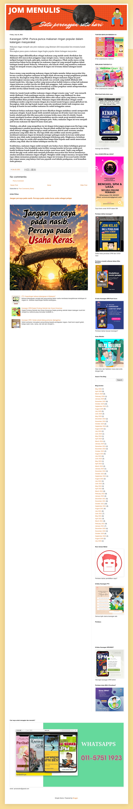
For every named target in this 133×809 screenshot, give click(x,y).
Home (49, 185)
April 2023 (98, 464)
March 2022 (99, 491)
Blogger (75, 798)
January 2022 (99, 496)
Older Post (83, 185)
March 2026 (99, 394)
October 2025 (99, 404)
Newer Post (14, 185)
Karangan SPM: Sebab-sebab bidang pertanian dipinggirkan (41, 320)
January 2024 (99, 444)
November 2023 (100, 449)
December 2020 (100, 528)
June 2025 (98, 414)
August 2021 (99, 508)
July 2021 (98, 511)
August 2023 (99, 454)
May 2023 (98, 461)
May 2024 (98, 436)
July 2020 (98, 541)
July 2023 (98, 456)
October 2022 (99, 474)
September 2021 (100, 506)
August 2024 (99, 429)
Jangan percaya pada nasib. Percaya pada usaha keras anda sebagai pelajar (41, 198)
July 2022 (98, 481)
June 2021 (98, 513)
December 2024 (100, 419)
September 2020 (100, 536)
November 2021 (100, 501)
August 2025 (99, 409)
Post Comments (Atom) (26, 188)
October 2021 (99, 504)
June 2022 (98, 483)
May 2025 (98, 416)
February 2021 (100, 523)
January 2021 (99, 526)
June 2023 (98, 459)
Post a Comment (18, 181)
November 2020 (100, 531)
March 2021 (99, 521)
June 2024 (98, 434)
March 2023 (99, 466)
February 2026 (100, 396)
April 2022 (98, 489)
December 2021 (100, 499)
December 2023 (100, 446)
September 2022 (100, 476)
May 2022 (98, 486)
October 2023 (99, 451)
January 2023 (99, 469)
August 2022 (99, 479)
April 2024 (98, 439)
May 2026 (98, 389)
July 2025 (98, 411)
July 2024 (98, 431)
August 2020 (99, 538)
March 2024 (99, 441)
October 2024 (99, 424)
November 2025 (100, 401)
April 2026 (98, 391)
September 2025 (100, 406)
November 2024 (100, 421)
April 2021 (98, 518)
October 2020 (99, 533)
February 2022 (100, 494)
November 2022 (100, 471)
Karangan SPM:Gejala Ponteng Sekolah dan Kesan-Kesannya (42, 308)
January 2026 (99, 399)
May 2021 (98, 516)
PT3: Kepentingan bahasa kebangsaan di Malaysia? (39, 296)
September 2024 (100, 426)
